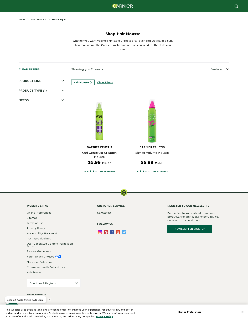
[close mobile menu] (12, 6)
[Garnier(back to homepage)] (122, 6)
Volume (28, 204)
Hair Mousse (83, 82)
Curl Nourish (31, 192)
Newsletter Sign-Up (189, 228)
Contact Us (104, 212)
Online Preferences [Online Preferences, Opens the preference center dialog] (189, 312)
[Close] (242, 312)
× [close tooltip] (49, 299)
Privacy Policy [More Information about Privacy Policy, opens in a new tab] (104, 316)
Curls (26, 198)
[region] (124, 312)
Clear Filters (29, 69)
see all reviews (107, 171)
